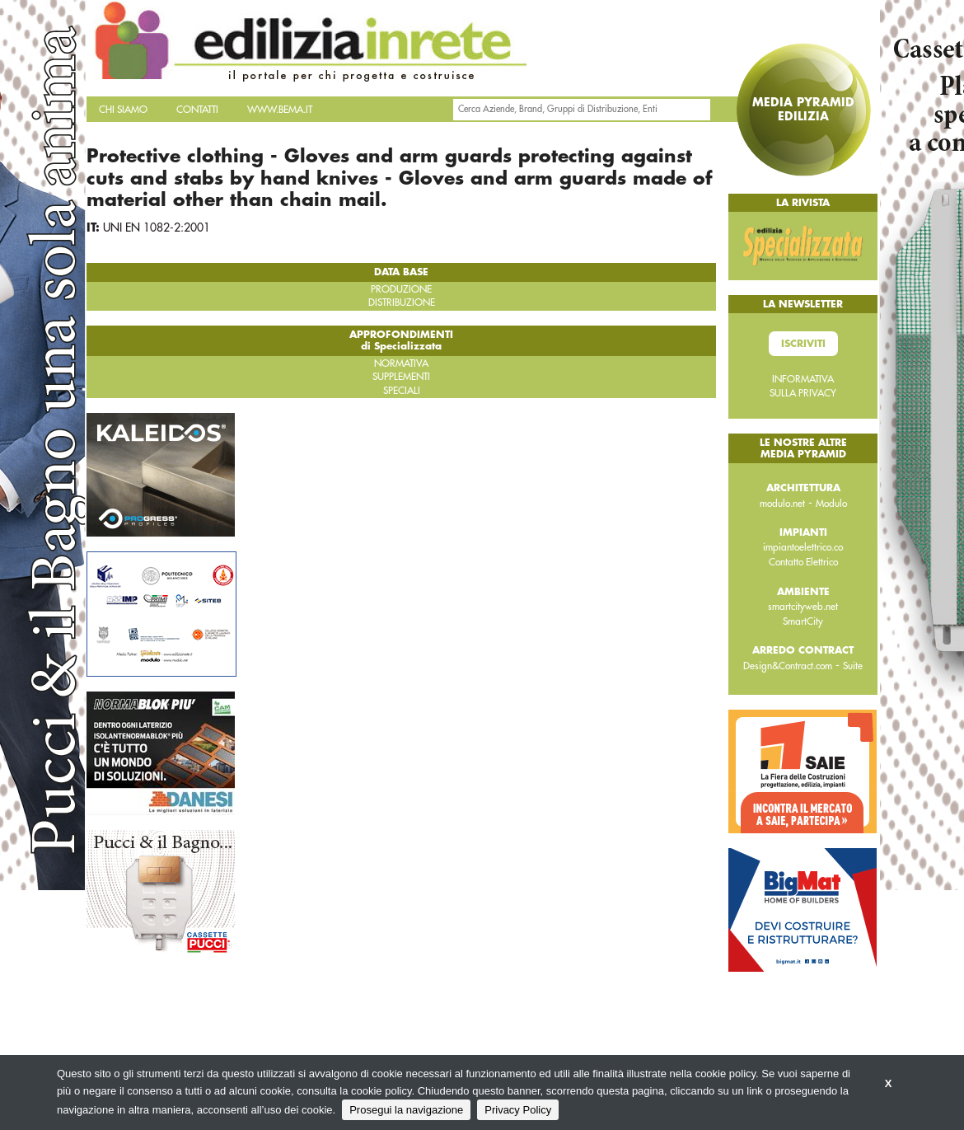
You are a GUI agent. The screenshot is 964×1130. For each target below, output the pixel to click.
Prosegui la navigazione (406, 1110)
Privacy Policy (517, 1110)
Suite (853, 666)
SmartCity (803, 621)
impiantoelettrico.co (803, 547)
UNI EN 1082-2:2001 (156, 227)
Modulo (831, 504)
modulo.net (782, 504)
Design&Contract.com (787, 666)
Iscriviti (803, 344)
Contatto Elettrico (803, 562)
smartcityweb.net (803, 607)
